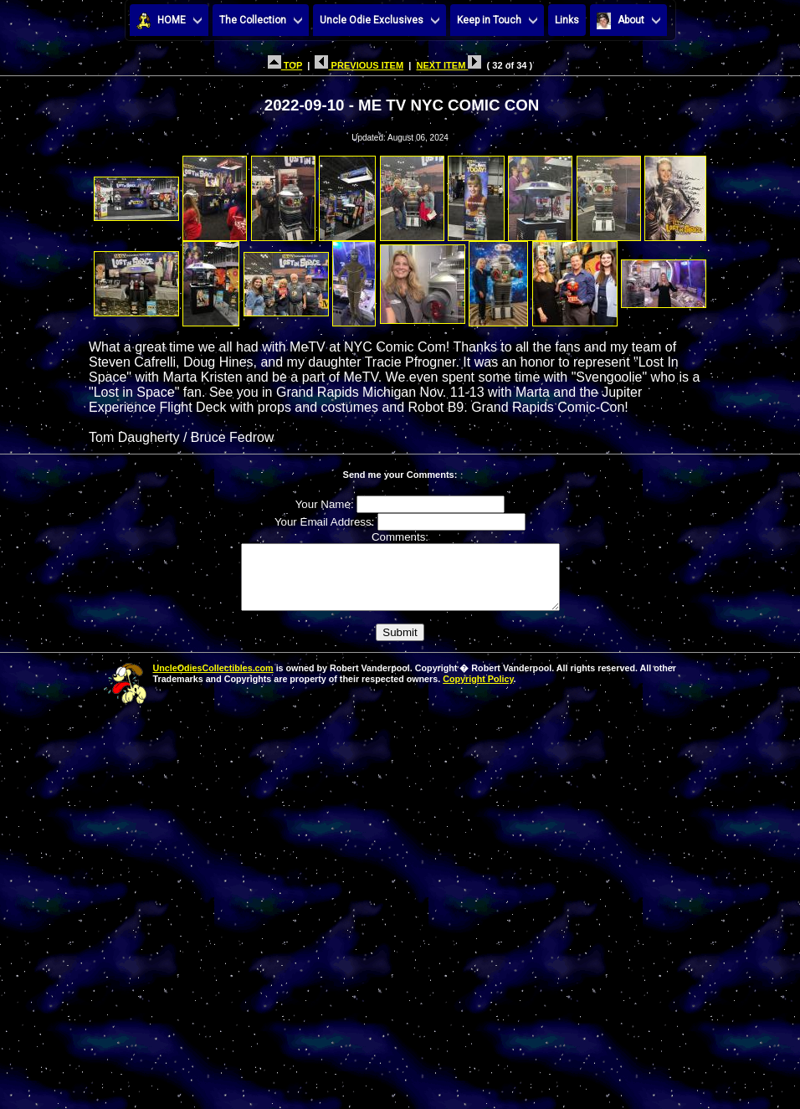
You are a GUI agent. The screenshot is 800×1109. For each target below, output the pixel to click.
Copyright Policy (478, 691)
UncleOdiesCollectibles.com (213, 680)
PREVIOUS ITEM (359, 65)
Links (567, 20)
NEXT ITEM (448, 65)
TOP (285, 65)
